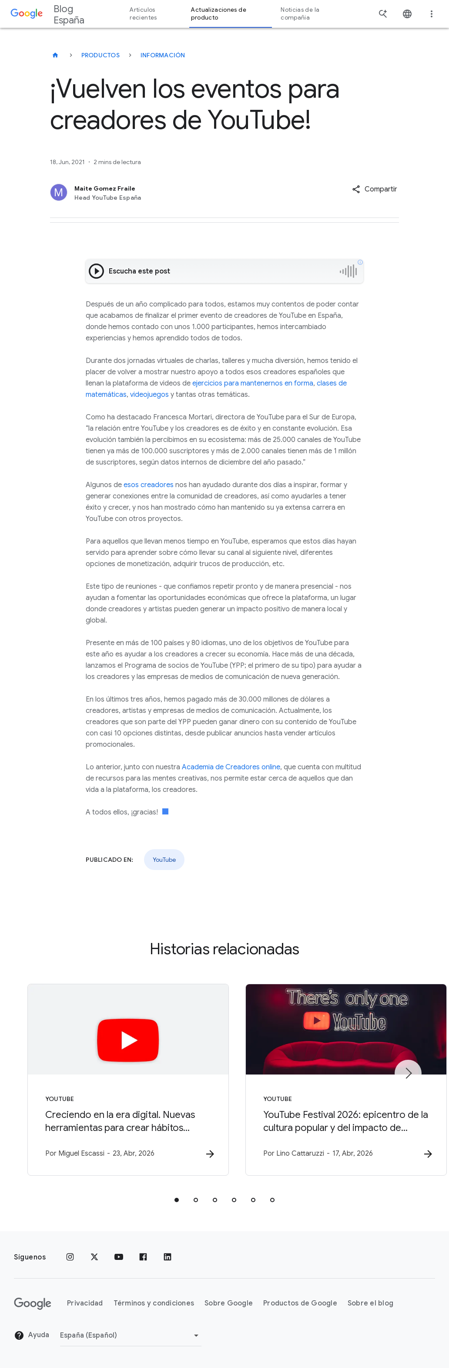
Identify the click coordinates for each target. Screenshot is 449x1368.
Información (163, 55)
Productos (100, 55)
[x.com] (94, 1257)
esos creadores (149, 485)
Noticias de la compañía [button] (300, 13)
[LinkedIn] (167, 1257)
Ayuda (32, 1336)
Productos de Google (300, 1303)
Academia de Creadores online (231, 767)
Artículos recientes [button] (143, 13)
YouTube (164, 860)
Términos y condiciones (154, 1303)
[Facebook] (143, 1257)
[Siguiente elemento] (408, 1073)
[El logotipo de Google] (32, 1303)
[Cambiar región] (130, 1335)
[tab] (176, 1200)
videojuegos (149, 394)
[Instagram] (70, 1257)
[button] (374, 189)
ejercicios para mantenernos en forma (252, 383)
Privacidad (85, 1303)
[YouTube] (118, 1257)
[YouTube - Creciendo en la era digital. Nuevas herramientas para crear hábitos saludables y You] (110, 1079)
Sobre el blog (370, 1303)
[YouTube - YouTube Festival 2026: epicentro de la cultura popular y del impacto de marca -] (338, 1079)
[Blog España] (55, 55)
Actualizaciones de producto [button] (218, 13)
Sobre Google (228, 1303)
